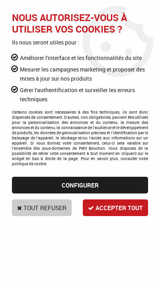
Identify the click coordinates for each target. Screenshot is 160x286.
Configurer (80, 185)
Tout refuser (43, 208)
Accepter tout (114, 208)
